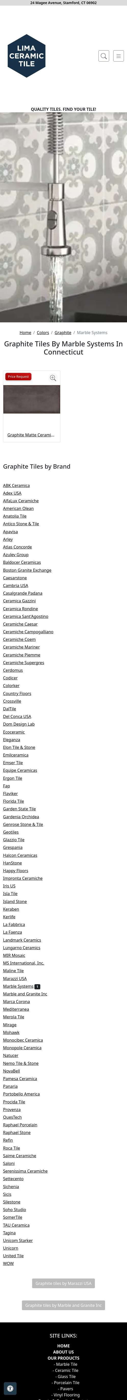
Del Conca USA (21, 716)
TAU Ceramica (20, 1225)
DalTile (13, 709)
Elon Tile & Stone (22, 747)
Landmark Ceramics (25, 940)
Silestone (15, 1202)
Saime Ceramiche (24, 1156)
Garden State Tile (23, 809)
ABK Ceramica (19, 485)
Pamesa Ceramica (24, 1078)
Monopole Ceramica (26, 1048)
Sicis (10, 1194)
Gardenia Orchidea (24, 817)
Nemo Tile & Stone (26, 1063)
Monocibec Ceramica (27, 1040)
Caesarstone (18, 578)
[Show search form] (103, 56)
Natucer (14, 1055)
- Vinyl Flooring (65, 1395)
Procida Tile (17, 1102)
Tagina (12, 1233)
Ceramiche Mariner (24, 647)
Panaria (14, 1086)
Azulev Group (19, 554)
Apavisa (13, 531)
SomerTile (17, 1217)
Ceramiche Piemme (25, 655)
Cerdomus (16, 670)
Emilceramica (20, 755)
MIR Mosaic (18, 955)
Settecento (17, 1179)
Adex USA (15, 493)
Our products (64, 1358)
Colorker (14, 685)
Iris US (12, 886)
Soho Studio (19, 1209)
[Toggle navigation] (118, 56)
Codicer (13, 678)
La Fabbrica (18, 924)
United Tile (16, 1256)
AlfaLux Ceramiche (24, 501)
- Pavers (65, 1389)
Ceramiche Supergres (27, 662)
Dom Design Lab (22, 724)
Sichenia (14, 1186)
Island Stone (19, 901)
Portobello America (24, 1094)
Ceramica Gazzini (23, 601)
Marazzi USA (19, 978)
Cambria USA (19, 585)
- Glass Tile (65, 1376)
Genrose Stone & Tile (27, 824)
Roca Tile (16, 1148)
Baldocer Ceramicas (26, 562)
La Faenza (16, 932)
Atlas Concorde (21, 547)
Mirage (14, 1025)
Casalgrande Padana (27, 593)
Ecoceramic (18, 732)
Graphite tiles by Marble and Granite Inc (63, 1305)
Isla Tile (14, 893)
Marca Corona (20, 1001)
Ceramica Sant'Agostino (29, 616)
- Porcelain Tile (65, 1382)
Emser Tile (17, 762)
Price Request (18, 376)
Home (25, 332)
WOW (12, 1263)
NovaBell (16, 1071)
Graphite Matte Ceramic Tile (31, 435)
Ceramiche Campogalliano (31, 632)
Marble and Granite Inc (29, 994)
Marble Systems (21, 986)
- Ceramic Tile (66, 1370)
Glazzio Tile (18, 840)
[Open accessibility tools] (10, 1388)
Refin (11, 1140)
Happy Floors (20, 870)
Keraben (15, 909)
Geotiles (14, 832)
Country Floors (20, 693)
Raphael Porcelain (23, 1125)
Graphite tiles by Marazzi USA (63, 1283)
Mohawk (14, 1032)
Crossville (16, 701)
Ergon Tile (17, 778)
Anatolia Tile (19, 516)
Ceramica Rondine (24, 609)
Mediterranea (19, 1009)
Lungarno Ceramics (25, 948)
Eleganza (16, 739)
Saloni (13, 1163)
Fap (10, 786)
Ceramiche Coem (23, 639)
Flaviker (13, 793)
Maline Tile (16, 970)
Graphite (63, 332)
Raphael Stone (20, 1132)
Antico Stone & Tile (24, 524)
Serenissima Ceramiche (28, 1171)
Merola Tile (17, 1017)
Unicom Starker (22, 1240)
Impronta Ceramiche (26, 878)
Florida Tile (17, 801)
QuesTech (16, 1117)
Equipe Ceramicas (23, 770)
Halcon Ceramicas (23, 855)
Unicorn (14, 1248)
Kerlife (12, 917)
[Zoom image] (53, 378)
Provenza (16, 1109)
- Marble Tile (66, 1364)
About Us (63, 1352)
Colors (43, 332)
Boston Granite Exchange (30, 570)
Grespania (17, 847)
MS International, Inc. (28, 963)
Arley (12, 539)
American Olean (22, 508)
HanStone (16, 863)
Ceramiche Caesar (24, 624)
